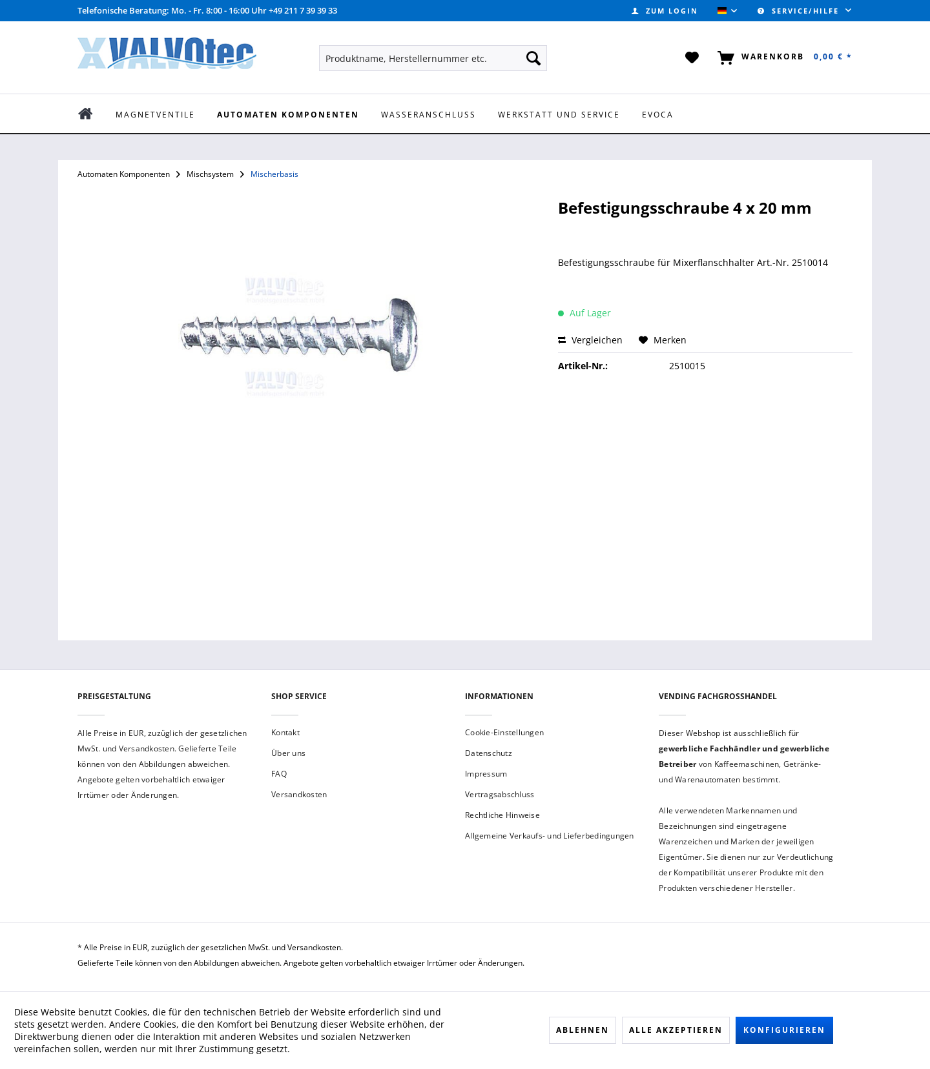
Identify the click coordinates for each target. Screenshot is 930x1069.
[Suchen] (533, 58)
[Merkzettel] (693, 58)
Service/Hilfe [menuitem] (800, 10)
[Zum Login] (665, 10)
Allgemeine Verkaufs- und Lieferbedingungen (549, 835)
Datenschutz (488, 753)
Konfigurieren (784, 1029)
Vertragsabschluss (499, 794)
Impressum (486, 773)
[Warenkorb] (782, 58)
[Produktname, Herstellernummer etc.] (433, 58)
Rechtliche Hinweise (502, 814)
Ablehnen (582, 1029)
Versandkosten (299, 794)
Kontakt (285, 732)
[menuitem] (665, 11)
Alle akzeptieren (676, 1029)
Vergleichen (590, 340)
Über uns (288, 753)
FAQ (279, 773)
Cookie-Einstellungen (504, 732)
